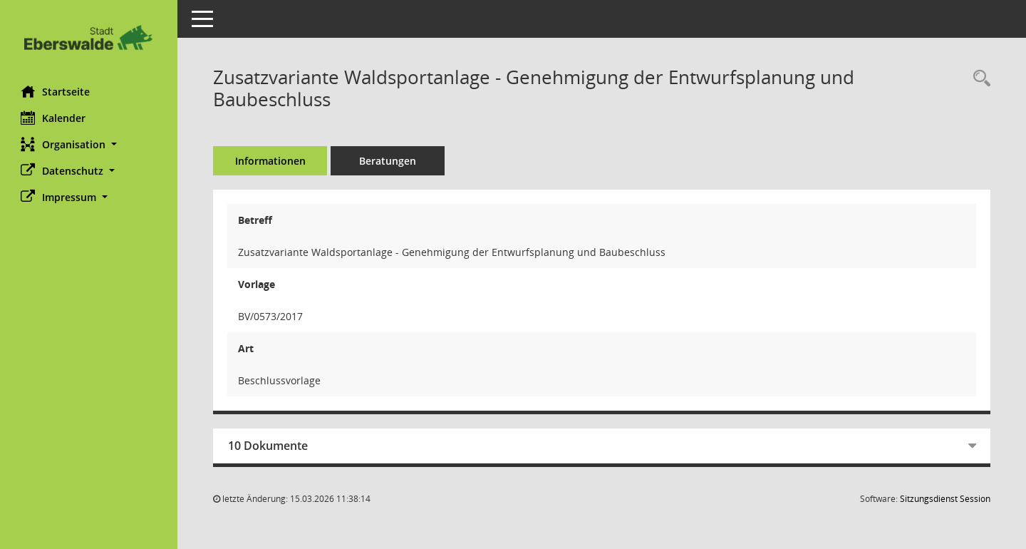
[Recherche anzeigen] (978, 79)
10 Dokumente (269, 445)
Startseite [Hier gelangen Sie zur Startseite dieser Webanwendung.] (55, 91)
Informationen (271, 161)
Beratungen (388, 161)
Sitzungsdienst (945, 499)
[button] (89, 144)
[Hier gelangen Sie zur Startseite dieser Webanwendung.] (89, 37)
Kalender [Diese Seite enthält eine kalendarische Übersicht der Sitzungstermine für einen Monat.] (53, 118)
